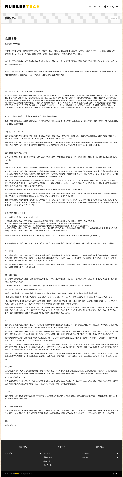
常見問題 (46, 453)
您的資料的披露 (11, 275)
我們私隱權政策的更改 (13, 406)
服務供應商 (9, 251)
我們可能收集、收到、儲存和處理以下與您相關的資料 (25, 91)
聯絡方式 (85, 457)
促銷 (6, 321)
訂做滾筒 (8, 453)
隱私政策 (46, 461)
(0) (109, 6)
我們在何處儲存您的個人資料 (16, 153)
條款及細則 (47, 465)
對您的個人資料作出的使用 (15, 213)
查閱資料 (8, 367)
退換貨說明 (47, 457)
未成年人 (8, 392)
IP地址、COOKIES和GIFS (15, 132)
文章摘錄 (85, 453)
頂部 (115, 474)
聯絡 (6, 421)
